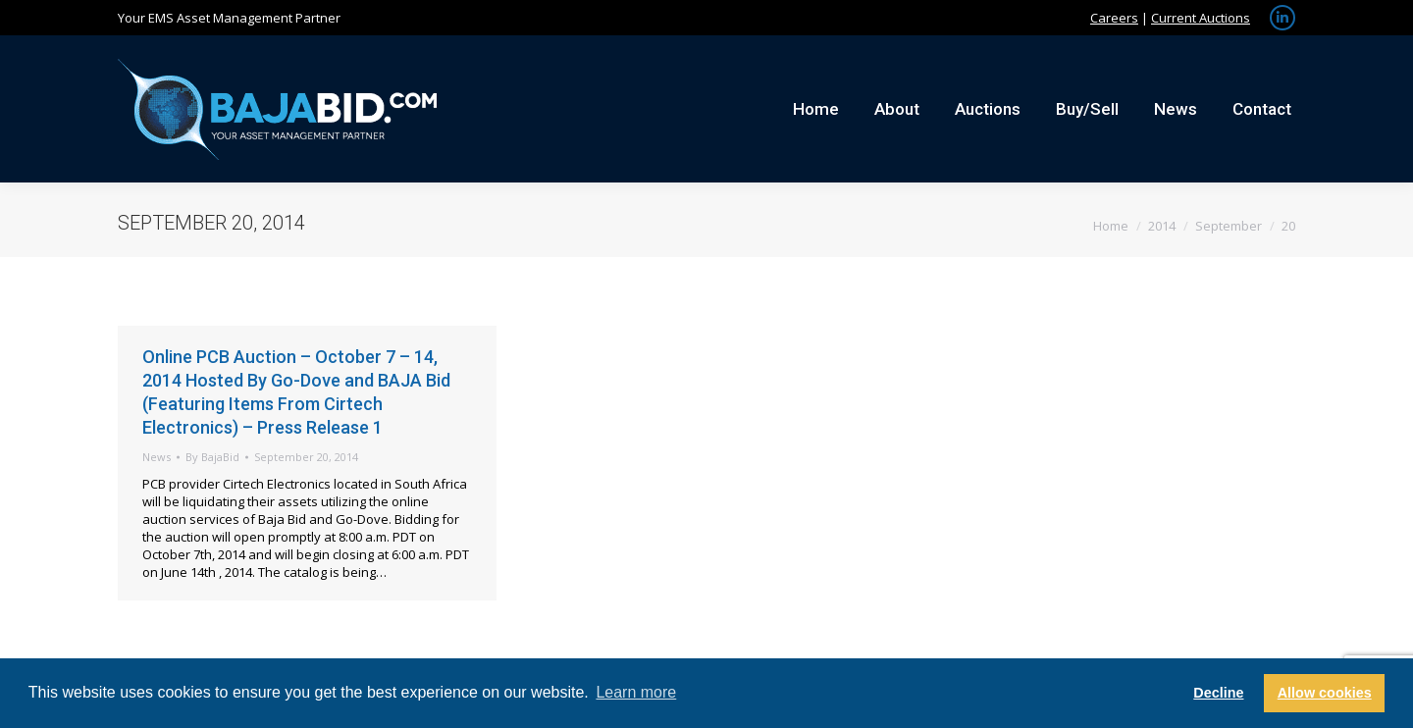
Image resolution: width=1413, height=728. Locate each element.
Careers (1114, 17)
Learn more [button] (636, 692)
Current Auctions (1200, 17)
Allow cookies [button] (1325, 693)
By (212, 456)
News (156, 456)
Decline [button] (1218, 693)
